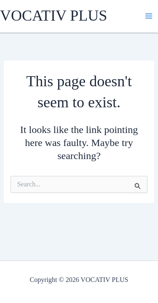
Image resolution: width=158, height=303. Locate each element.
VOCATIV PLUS (53, 15)
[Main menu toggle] (148, 16)
